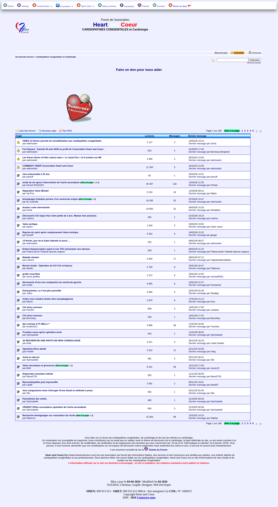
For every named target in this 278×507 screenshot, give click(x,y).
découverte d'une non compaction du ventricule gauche (52, 282)
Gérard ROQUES (35, 185)
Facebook (127, 5)
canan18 (214, 368)
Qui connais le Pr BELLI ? (36, 324)
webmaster (32, 143)
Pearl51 (30, 310)
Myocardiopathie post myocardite (40, 382)
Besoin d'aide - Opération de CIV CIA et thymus (47, 265)
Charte (143, 5)
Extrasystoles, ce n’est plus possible (42, 290)
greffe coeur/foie (31, 274)
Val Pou (30, 193)
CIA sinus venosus (32, 307)
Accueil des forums (24, 57)
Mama (29, 301)
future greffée (33, 276)
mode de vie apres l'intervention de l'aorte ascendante (51, 182)
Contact (159, 5)
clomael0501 (216, 276)
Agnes (29, 226)
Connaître (64, 5)
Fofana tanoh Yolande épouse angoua (45, 251)
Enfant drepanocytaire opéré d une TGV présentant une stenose (56, 249)
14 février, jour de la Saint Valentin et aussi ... (46, 241)
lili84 (28, 368)
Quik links (85, 5)
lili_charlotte (32, 201)
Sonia (213, 143)
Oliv (28, 393)
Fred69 (30, 351)
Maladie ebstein (31, 257)
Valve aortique (30, 224)
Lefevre (30, 260)
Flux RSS (67, 130)
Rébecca (30, 418)
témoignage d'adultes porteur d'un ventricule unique (50, 199)
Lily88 (29, 384)
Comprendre (42, 5)
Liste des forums (27, 130)
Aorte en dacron (31, 357)
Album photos (107, 5)
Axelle (29, 285)
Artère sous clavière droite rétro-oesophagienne (48, 299)
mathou (30, 218)
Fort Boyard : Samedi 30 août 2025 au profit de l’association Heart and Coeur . (64, 149)
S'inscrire (256, 53)
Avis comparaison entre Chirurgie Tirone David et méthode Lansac (58, 390)
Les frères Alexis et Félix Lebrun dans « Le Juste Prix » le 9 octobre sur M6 (62, 157)
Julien (29, 293)
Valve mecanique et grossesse (39, 365)
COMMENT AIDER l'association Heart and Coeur (48, 166)
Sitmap (23, 5)
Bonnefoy (31, 318)
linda (28, 343)
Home (8, 5)
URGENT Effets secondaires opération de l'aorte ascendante (54, 407)
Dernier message (197, 143)
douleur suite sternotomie (36, 207)
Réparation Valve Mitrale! (36, 191)
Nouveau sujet (49, 130)
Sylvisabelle (32, 335)
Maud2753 (31, 376)
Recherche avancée (254, 63)
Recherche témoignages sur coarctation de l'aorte (49, 415)
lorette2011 (32, 326)
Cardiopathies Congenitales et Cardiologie (56, 57)
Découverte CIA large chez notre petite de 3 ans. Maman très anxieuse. (60, 216)
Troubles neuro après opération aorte (42, 332)
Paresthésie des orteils (35, 399)
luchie (29, 210)
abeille (29, 268)
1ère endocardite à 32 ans (36, 174)
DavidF (30, 235)
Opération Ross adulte (34, 349)
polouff (29, 176)
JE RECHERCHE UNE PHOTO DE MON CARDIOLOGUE (51, 340)
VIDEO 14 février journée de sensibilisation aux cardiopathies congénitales (62, 141)
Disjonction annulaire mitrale (38, 374)
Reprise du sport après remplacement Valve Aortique (50, 232)
